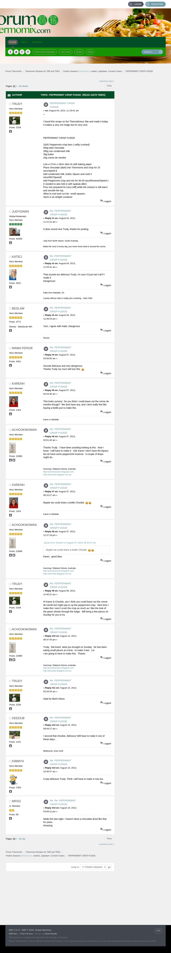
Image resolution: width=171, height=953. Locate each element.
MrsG (16, 801)
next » (111, 81)
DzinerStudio (51, 933)
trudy (17, 104)
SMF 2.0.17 (14, 930)
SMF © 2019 (28, 930)
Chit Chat (65, 52)
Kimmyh (18, 761)
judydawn (103, 71)
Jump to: (75, 867)
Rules (79, 52)
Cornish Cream (115, 71)
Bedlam (18, 308)
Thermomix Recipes (44, 52)
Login (137, 4)
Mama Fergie (22, 348)
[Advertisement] (140, 128)
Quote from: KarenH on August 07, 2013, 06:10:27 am (70, 542)
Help (90, 52)
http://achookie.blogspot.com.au (57, 474)
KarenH (18, 383)
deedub (18, 718)
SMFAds (13, 933)
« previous (103, 81)
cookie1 (94, 71)
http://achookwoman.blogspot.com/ (58, 472)
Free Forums (26, 933)
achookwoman (24, 429)
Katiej (17, 256)
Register (157, 4)
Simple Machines (43, 930)
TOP (158, 930)
